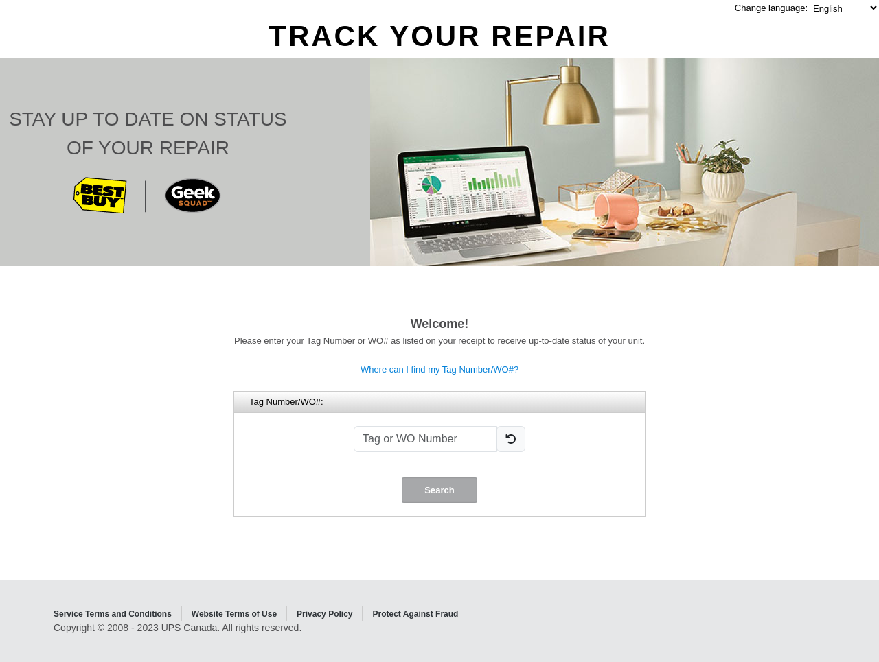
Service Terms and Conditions (113, 614)
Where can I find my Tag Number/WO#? (439, 369)
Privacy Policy (324, 614)
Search (439, 490)
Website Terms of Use (234, 614)
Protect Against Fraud (415, 614)
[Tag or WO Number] (425, 439)
